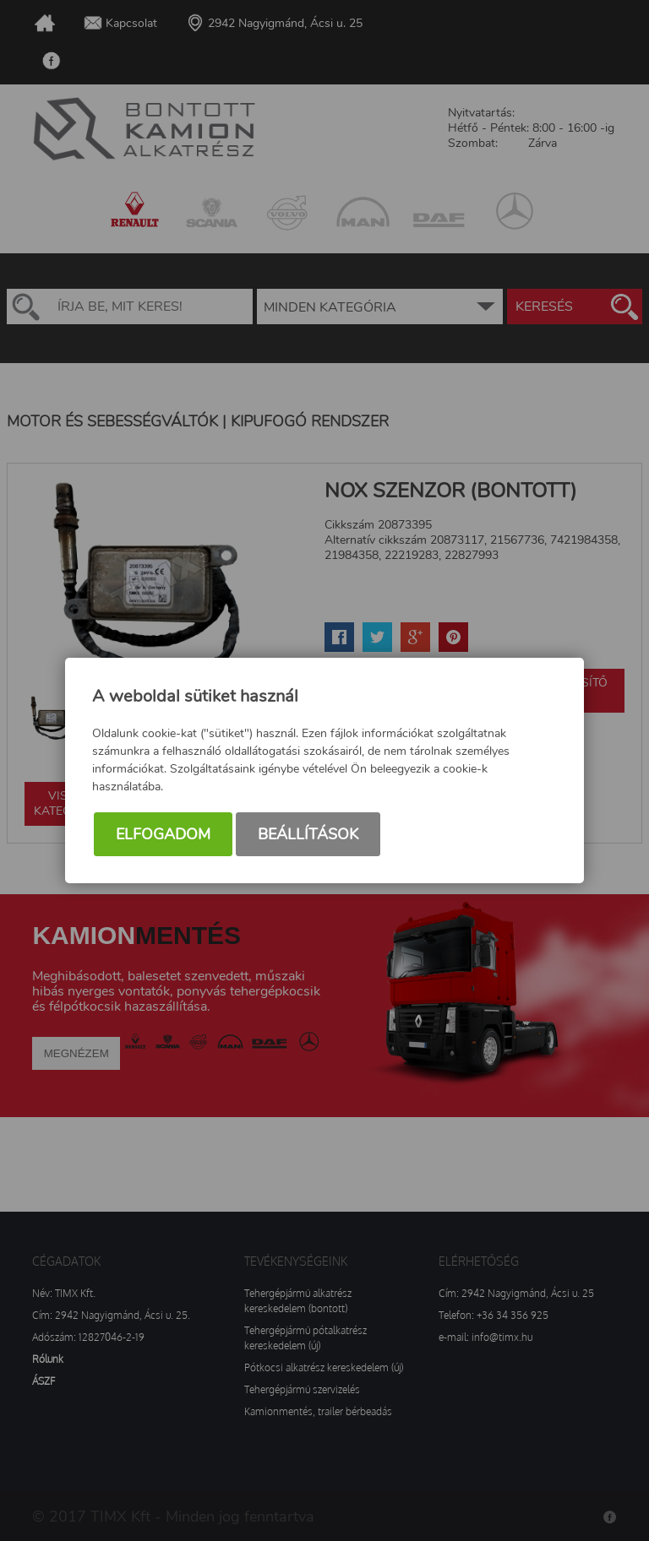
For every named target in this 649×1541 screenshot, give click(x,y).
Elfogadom (163, 834)
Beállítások (308, 834)
